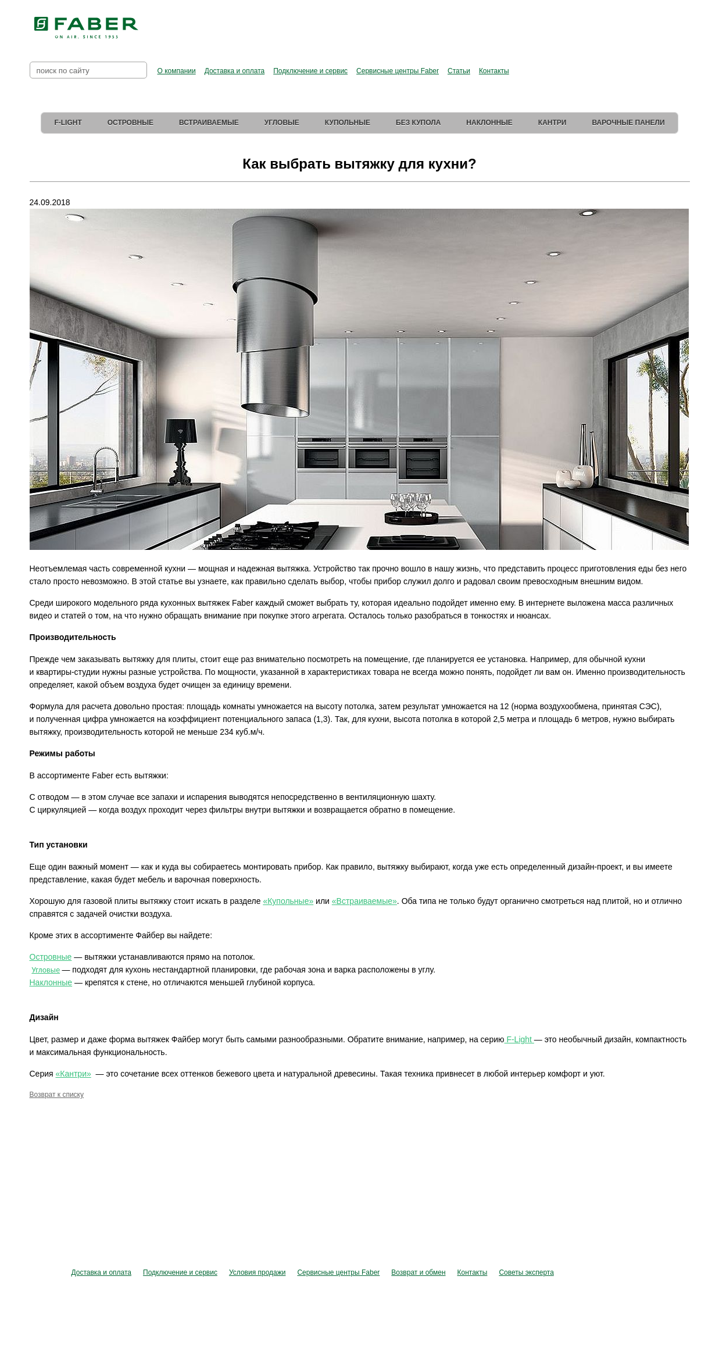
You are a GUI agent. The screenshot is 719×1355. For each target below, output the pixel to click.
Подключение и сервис (310, 71)
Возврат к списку (57, 1095)
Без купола (418, 123)
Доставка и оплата (235, 71)
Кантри (552, 123)
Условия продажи (257, 1272)
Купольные (347, 123)
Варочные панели (628, 123)
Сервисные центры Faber (397, 71)
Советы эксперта (526, 1272)
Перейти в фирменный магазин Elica (476, 23)
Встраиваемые (209, 123)
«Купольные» (288, 901)
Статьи (459, 71)
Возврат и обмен (418, 1272)
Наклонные (489, 123)
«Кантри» (73, 1073)
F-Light (67, 123)
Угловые (281, 123)
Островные (130, 123)
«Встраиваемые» (364, 901)
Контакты (494, 71)
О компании (177, 71)
